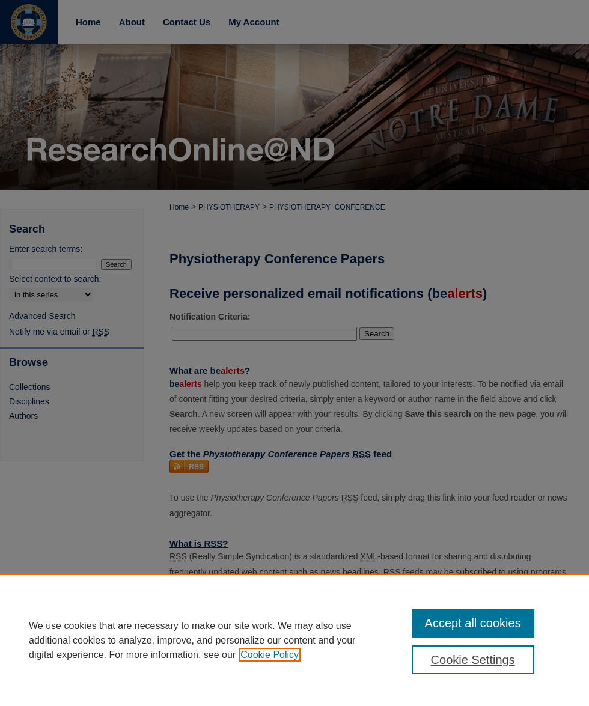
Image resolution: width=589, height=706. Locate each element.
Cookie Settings (473, 659)
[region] (294, 640)
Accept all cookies (473, 623)
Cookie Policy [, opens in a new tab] (269, 655)
